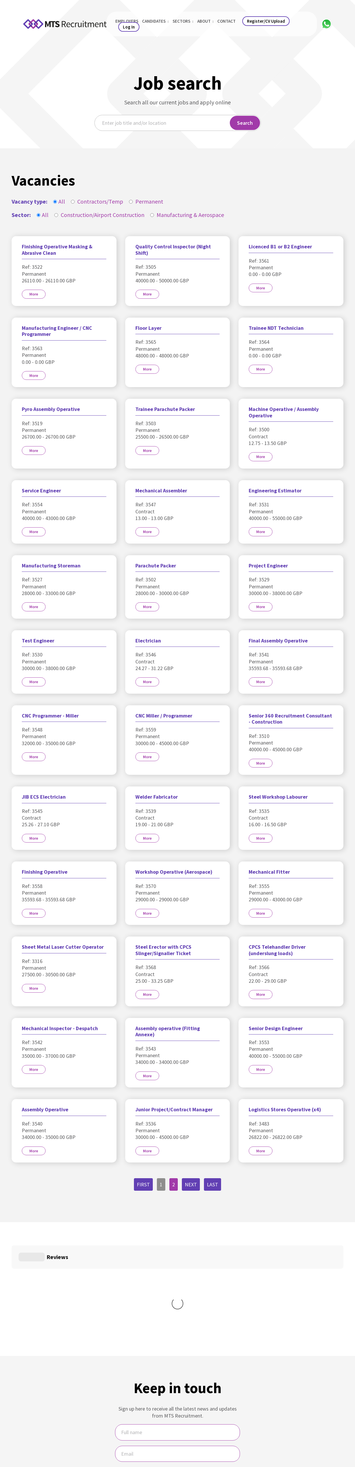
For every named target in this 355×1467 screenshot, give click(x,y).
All (59, 201)
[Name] (177, 1345)
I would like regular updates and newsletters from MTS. (177, 1389)
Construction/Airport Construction (99, 214)
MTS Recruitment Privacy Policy (193, 1435)
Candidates (155, 21)
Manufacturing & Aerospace (187, 214)
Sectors (183, 21)
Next (191, 1184)
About (205, 21)
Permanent (146, 201)
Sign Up (177, 1410)
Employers (126, 21)
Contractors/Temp (97, 201)
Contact (226, 21)
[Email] (177, 1367)
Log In (129, 27)
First (143, 1184)
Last (212, 1184)
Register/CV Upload (266, 21)
